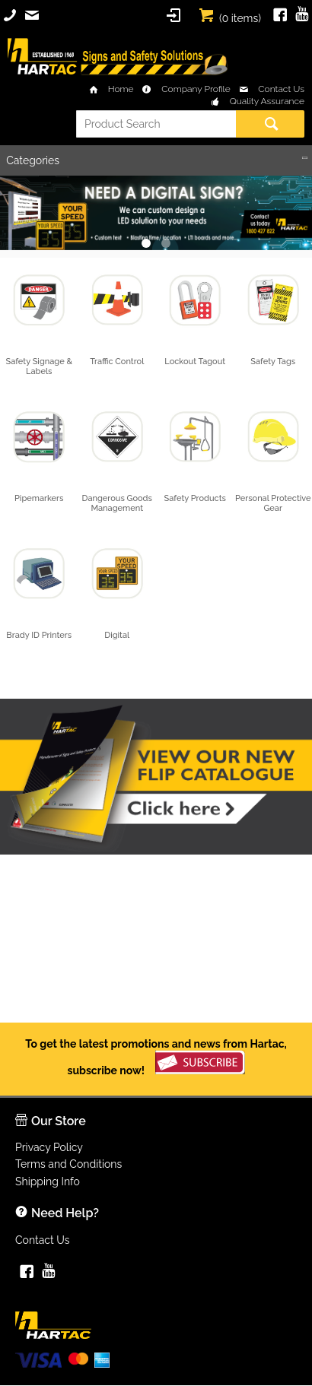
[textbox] (156, 124)
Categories (32, 160)
